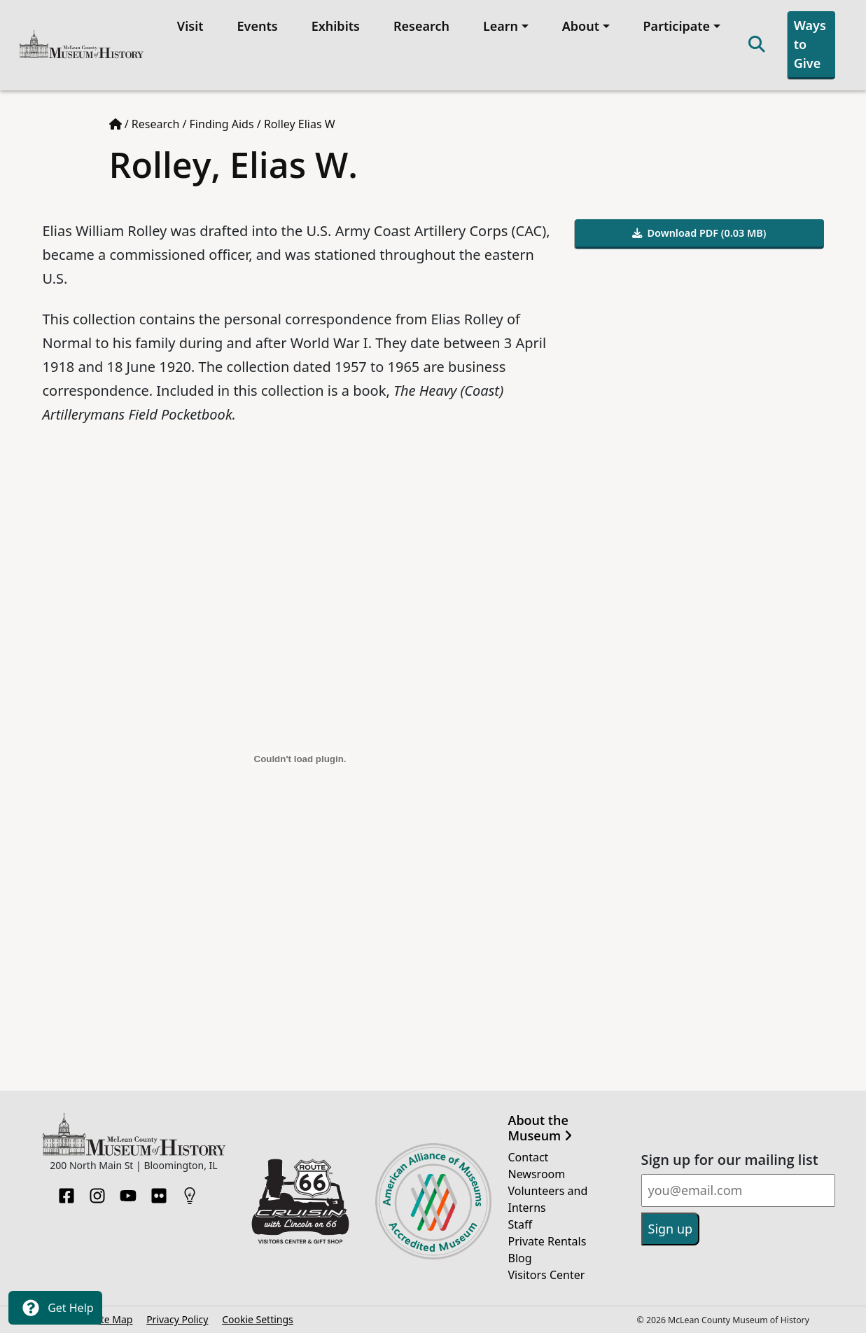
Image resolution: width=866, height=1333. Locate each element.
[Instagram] (97, 1191)
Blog (520, 1258)
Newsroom (537, 1174)
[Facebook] (66, 1191)
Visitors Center (546, 1275)
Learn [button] (500, 26)
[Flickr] (159, 1191)
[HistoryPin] (189, 1191)
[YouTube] (128, 1191)
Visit (190, 26)
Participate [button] (677, 26)
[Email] (738, 1190)
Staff (520, 1224)
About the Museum (540, 1128)
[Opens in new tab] (300, 1200)
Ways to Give (810, 44)
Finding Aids (222, 124)
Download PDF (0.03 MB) (699, 233)
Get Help (55, 1307)
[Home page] (115, 124)
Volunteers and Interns (548, 1199)
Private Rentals (547, 1241)
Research (421, 26)
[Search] (756, 45)
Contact (528, 1157)
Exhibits (336, 26)
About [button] (580, 26)
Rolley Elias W (299, 124)
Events (257, 26)
